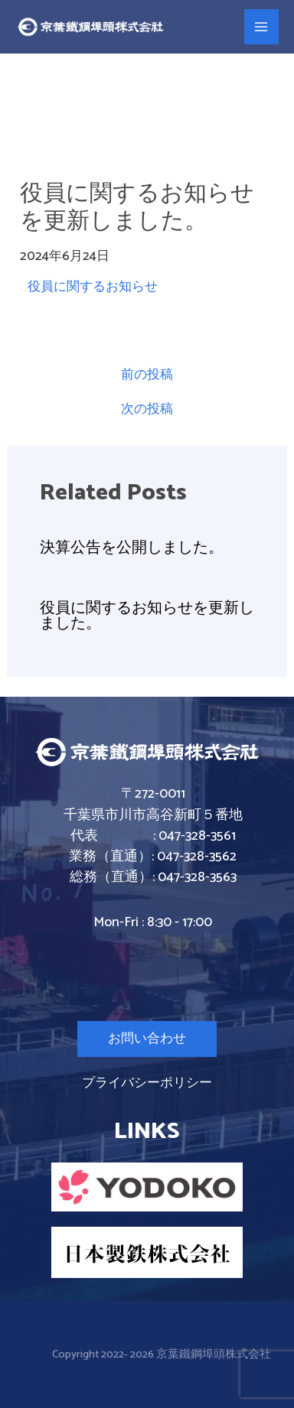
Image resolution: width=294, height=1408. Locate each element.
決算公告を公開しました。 (132, 548)
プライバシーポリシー (147, 1083)
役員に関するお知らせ (93, 287)
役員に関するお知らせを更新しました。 (147, 616)
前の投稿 (147, 375)
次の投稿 (147, 409)
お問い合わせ (147, 1038)
